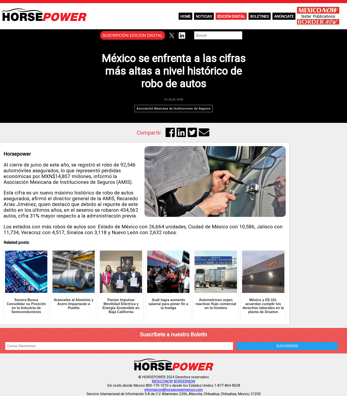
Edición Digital (231, 16)
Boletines (259, 16)
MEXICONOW (162, 381)
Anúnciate (284, 16)
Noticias (204, 16)
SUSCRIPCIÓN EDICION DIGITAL (132, 35)
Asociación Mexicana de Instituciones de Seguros (174, 108)
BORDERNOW (184, 381)
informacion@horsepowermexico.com (173, 390)
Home (185, 16)
